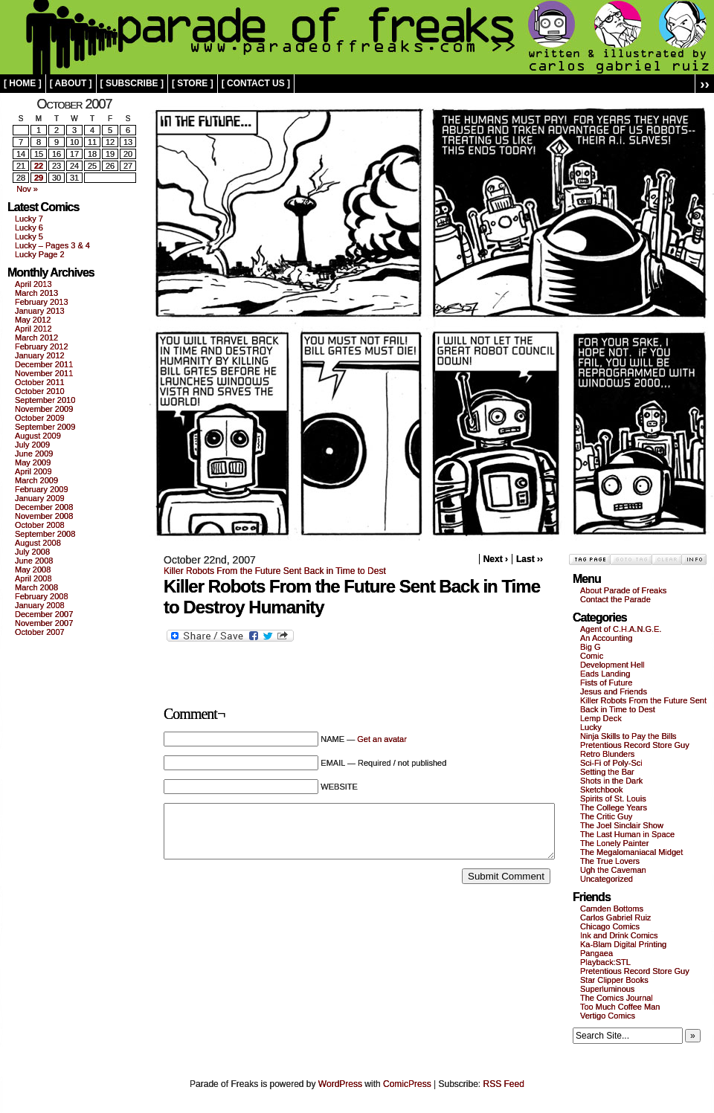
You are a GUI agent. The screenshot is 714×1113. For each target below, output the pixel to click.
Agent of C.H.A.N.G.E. (620, 629)
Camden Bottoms (611, 908)
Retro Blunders (607, 753)
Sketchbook (601, 789)
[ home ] (23, 83)
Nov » (27, 188)
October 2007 (40, 632)
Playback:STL (605, 962)
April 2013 (33, 284)
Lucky (591, 727)
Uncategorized (606, 878)
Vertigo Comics (607, 1015)
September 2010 (45, 400)
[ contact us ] (256, 83)
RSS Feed (503, 1084)
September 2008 (45, 533)
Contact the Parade (615, 599)
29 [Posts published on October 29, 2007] (38, 177)
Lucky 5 (29, 236)
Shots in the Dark (611, 780)
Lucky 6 (29, 227)
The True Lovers (610, 860)
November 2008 (44, 516)
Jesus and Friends (613, 691)
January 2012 (40, 355)
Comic (591, 655)
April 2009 (33, 471)
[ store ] (192, 83)
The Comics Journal (616, 997)
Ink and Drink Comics (619, 935)
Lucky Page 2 (40, 254)
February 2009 (41, 489)
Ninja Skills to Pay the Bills (628, 736)
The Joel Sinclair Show (621, 825)
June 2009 (34, 453)
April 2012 (33, 328)
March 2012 (36, 337)
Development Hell (612, 664)
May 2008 (33, 569)
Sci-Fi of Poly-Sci (611, 762)
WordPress (340, 1084)
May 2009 (33, 462)
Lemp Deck (601, 718)
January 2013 (40, 310)
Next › (495, 559)
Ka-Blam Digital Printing (623, 944)
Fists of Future (606, 682)
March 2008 (36, 587)
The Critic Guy (606, 816)
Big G (590, 646)
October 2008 (40, 524)
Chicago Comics (610, 926)
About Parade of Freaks (623, 590)
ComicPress (407, 1084)
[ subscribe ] (132, 83)
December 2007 (44, 614)
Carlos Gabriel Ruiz (615, 917)
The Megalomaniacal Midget (631, 852)
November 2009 (44, 408)
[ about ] (71, 83)
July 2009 (32, 444)
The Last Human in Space (627, 834)
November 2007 (44, 623)
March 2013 (36, 292)
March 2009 (36, 480)
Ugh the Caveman (613, 869)
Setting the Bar (607, 771)
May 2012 (33, 319)
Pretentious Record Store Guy (634, 745)
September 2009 (45, 426)
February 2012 (41, 346)
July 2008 (32, 551)
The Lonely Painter (614, 843)
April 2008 (33, 578)
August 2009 (38, 435)
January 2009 (40, 498)
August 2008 (38, 542)
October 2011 (40, 382)
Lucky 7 (29, 218)
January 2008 (40, 605)
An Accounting (606, 637)
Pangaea (596, 953)
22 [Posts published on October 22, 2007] (38, 165)
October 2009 (40, 417)
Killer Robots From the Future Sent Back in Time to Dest (275, 571)
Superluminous (607, 988)
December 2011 (44, 364)
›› (705, 83)
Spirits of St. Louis (613, 798)
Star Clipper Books (614, 979)
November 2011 (44, 373)
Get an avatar (382, 739)
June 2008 (34, 560)
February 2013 (41, 301)
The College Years (613, 807)
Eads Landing (605, 673)
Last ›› (529, 559)
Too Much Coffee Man (620, 1006)
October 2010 (40, 391)
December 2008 (44, 507)
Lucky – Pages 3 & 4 (52, 245)
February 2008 (41, 596)
